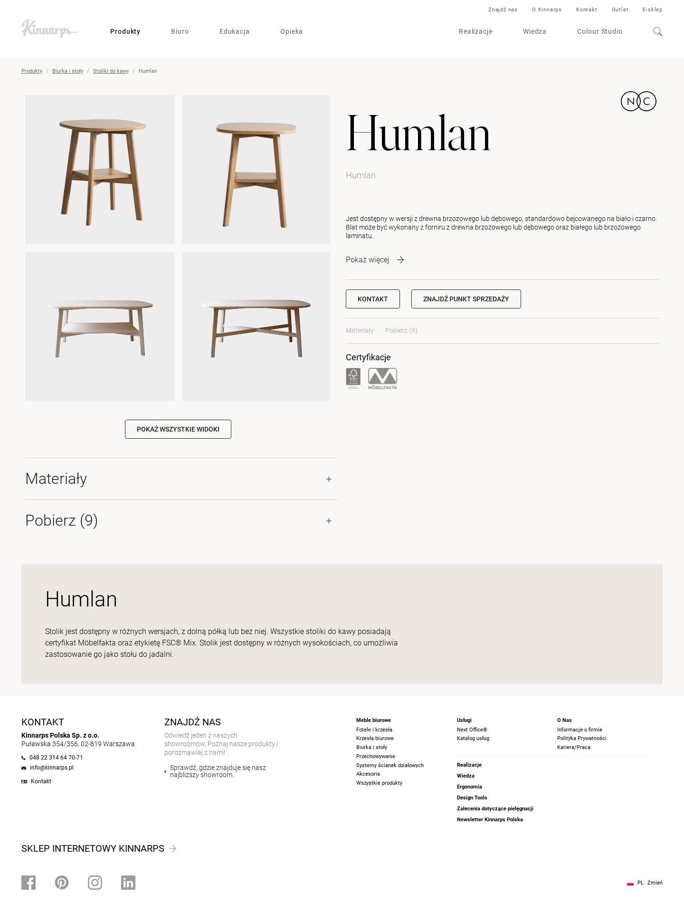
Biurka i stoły (67, 71)
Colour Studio (600, 31)
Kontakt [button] (373, 299)
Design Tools (472, 798)
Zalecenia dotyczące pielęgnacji (495, 809)
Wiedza (535, 31)
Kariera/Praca (573, 747)
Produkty (125, 31)
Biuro (180, 31)
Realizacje (476, 31)
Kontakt (587, 10)
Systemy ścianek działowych (390, 765)
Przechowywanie (375, 756)
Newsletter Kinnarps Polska (490, 820)
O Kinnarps (547, 10)
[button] (466, 298)
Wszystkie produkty (379, 783)
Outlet (620, 10)
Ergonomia (469, 787)
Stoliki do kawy (111, 71)
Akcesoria (368, 774)
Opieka (291, 31)
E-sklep (653, 10)
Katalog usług (473, 738)
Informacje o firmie (579, 730)
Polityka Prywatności (582, 738)
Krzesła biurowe (375, 738)
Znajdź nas (503, 10)
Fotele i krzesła (374, 730)
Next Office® (472, 730)
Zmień (655, 883)
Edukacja (234, 31)
